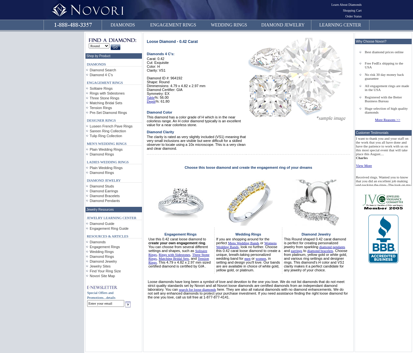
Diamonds (98, 242)
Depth (151, 101)
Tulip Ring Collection (106, 136)
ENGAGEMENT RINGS (173, 25)
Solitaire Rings (101, 88)
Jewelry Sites (100, 266)
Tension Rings (101, 108)
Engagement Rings (105, 247)
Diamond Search (103, 70)
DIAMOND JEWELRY (283, 25)
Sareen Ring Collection (108, 131)
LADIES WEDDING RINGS (108, 162)
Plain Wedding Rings (106, 149)
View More (364, 165)
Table (151, 97)
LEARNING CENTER (340, 25)
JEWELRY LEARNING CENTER (111, 218)
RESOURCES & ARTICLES (107, 236)
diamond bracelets (320, 251)
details (111, 297)
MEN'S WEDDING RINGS (106, 144)
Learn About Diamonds (346, 4)
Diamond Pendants (105, 201)
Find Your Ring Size (105, 271)
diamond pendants (332, 247)
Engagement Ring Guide (109, 228)
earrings (296, 251)
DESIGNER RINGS (101, 120)
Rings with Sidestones (107, 93)
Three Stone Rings (104, 98)
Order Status (354, 16)
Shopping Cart (352, 10)
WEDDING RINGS (229, 25)
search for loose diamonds (197, 289)
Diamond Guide (102, 224)
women (261, 258)
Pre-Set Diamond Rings (108, 113)
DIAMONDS (123, 25)
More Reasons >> (387, 120)
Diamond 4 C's (101, 75)
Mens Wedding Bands (243, 243)
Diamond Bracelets (105, 196)
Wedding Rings (102, 252)
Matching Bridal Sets (106, 103)
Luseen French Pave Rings (111, 126)
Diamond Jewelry (103, 261)
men (247, 258)
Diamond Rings (102, 154)
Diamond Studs (102, 186)
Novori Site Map (102, 276)
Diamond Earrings (104, 191)
